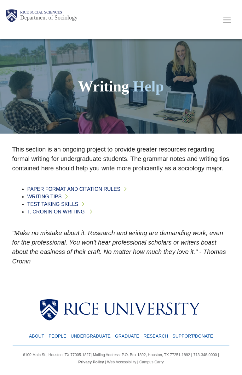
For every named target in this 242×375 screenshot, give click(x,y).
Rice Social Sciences (41, 12)
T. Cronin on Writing (56, 211)
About (36, 336)
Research (156, 336)
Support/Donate (192, 336)
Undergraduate (91, 336)
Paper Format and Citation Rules (73, 189)
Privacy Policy (91, 362)
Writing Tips (44, 196)
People (57, 336)
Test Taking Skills (52, 204)
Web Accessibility (121, 362)
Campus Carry (151, 362)
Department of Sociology (49, 17)
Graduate (127, 336)
